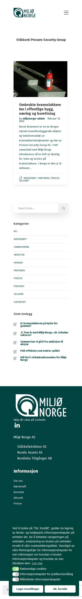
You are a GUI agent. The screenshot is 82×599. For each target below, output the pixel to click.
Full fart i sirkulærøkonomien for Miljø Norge (43, 358)
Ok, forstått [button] (60, 588)
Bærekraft (30, 178)
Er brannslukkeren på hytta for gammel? (39, 324)
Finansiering (21, 247)
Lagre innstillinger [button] (27, 588)
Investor (19, 255)
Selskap (24, 180)
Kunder (18, 262)
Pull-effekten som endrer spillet (40, 351)
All (16, 231)
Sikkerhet (20, 302)
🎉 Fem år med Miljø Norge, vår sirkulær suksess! (44, 333)
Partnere (43, 178)
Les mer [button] (37, 563)
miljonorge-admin (34, 118)
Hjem (32, 44)
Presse (55, 178)
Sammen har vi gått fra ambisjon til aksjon (41, 343)
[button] (15, 569)
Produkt (19, 286)
